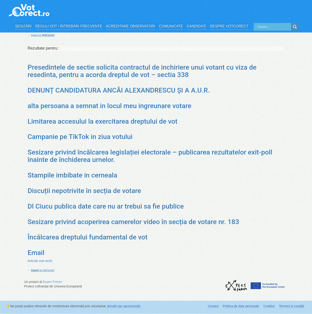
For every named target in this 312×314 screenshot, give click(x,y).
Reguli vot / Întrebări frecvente (68, 26)
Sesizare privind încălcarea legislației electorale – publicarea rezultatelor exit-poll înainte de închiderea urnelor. (150, 156)
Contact (213, 306)
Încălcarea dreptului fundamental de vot (88, 237)
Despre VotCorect (229, 26)
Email (36, 253)
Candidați (196, 26)
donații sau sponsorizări (123, 306)
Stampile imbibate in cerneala (72, 175)
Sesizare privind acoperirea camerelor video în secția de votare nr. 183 (133, 222)
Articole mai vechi (40, 261)
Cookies (269, 306)
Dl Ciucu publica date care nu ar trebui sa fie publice (106, 206)
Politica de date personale (241, 306)
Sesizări (23, 26)
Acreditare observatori (130, 26)
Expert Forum (52, 282)
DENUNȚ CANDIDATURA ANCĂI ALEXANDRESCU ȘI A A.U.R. (119, 90)
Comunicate (171, 26)
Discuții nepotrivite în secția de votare (84, 191)
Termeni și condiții (291, 306)
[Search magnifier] (295, 27)
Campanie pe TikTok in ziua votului (80, 137)
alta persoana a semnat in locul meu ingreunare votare (109, 106)
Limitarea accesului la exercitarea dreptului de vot (103, 121)
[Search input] (273, 27)
